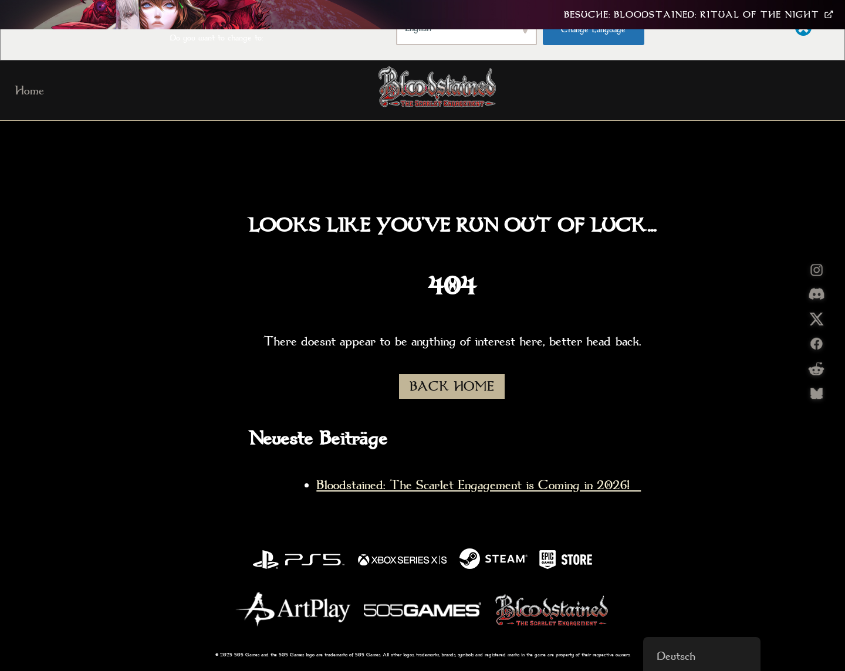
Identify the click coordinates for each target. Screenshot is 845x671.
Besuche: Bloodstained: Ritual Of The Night (698, 14)
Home (29, 90)
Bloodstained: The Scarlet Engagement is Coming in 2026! (478, 485)
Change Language (593, 29)
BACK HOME (452, 386)
